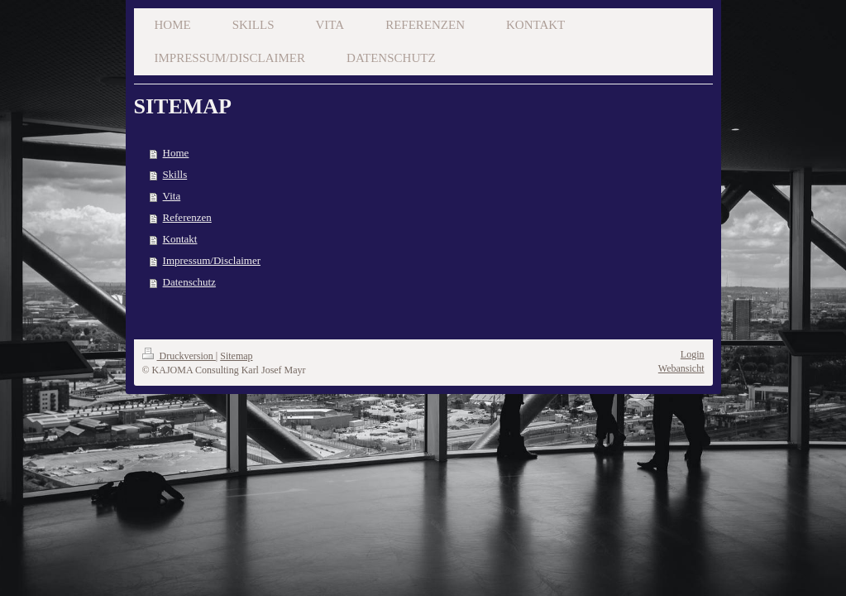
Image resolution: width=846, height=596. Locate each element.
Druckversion (179, 356)
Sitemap (236, 356)
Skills (175, 174)
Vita (172, 196)
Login (693, 354)
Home (176, 153)
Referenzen (187, 217)
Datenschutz (189, 282)
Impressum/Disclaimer (211, 260)
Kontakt (180, 239)
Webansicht (681, 368)
